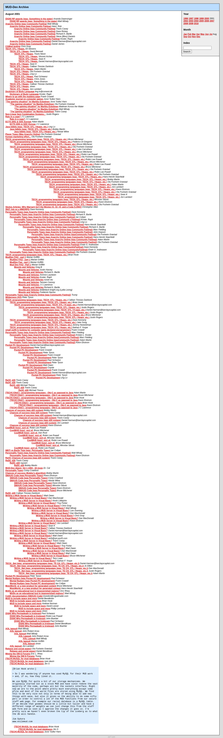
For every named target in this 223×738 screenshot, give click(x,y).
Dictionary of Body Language (19, 91)
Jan (185, 34)
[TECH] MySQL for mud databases (22, 658)
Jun (207, 34)
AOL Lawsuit (24, 636)
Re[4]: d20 (10, 380)
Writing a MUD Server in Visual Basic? (24, 495)
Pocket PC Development (17, 345)
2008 (185, 23)
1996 (185, 18)
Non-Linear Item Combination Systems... (25, 114)
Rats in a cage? (13, 116)
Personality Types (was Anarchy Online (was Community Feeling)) (38, 212)
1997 (191, 18)
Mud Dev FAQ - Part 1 (20, 264)
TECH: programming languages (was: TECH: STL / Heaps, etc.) (36, 139)
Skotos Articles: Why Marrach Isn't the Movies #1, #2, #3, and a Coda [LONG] (43, 207)
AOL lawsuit (11, 628)
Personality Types (14, 470)
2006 (206, 21)
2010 (196, 23)
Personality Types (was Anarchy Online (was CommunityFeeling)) (50, 247)
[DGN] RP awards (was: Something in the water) (29, 19)
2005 (201, 21)
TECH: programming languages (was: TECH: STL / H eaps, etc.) (45, 305)
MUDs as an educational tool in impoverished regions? (32, 591)
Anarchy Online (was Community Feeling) (26, 24)
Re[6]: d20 (10, 460)
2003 (191, 21)
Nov (194, 36)
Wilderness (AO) (13, 297)
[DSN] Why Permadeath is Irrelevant (23, 613)
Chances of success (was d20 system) (24, 410)
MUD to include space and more (21, 598)
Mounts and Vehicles (24, 267)
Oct (189, 36)
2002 (185, 21)
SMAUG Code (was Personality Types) (24, 475)
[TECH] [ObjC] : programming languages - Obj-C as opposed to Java (39, 392)
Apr (198, 34)
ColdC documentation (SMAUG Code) (24, 596)
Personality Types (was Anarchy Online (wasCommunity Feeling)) (64, 234)
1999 (201, 18)
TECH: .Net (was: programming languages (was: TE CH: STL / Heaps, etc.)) (42, 563)
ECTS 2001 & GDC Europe (18, 122)
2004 (196, 21)
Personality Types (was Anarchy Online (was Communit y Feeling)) (47, 219)
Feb (189, 34)
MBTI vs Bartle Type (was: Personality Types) (27, 450)
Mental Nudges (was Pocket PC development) (28, 578)
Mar (194, 34)
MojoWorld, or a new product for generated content (30, 586)
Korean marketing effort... (18, 136)
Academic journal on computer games (24, 99)
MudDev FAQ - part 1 (15, 257)
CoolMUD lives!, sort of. (17, 428)
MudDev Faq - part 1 (20, 262)
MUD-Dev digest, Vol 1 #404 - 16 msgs (24, 468)
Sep (185, 36)
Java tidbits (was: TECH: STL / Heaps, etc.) (26, 127)
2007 (212, 21)
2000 (206, 18)
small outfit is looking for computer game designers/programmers (38, 330)
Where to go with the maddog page (22, 96)
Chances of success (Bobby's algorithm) (25, 473)
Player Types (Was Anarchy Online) (22, 134)
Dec (198, 36)
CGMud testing (12, 46)
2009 (191, 23)
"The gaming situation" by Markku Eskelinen (27, 101)
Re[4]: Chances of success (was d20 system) (27, 458)
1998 (196, 18)
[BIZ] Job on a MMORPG (17, 209)
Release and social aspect (18, 648)
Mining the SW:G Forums (17, 654)
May (202, 34)
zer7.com (111, 737)
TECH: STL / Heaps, (15, 49)
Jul (210, 34)
